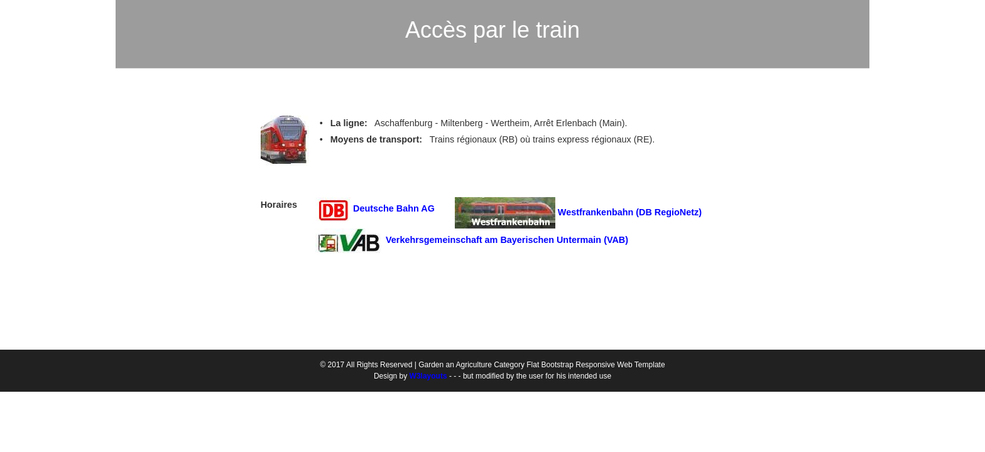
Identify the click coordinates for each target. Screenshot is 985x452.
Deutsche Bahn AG (399, 208)
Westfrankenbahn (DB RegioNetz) (630, 212)
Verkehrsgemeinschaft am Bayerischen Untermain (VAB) (507, 240)
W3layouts (428, 376)
